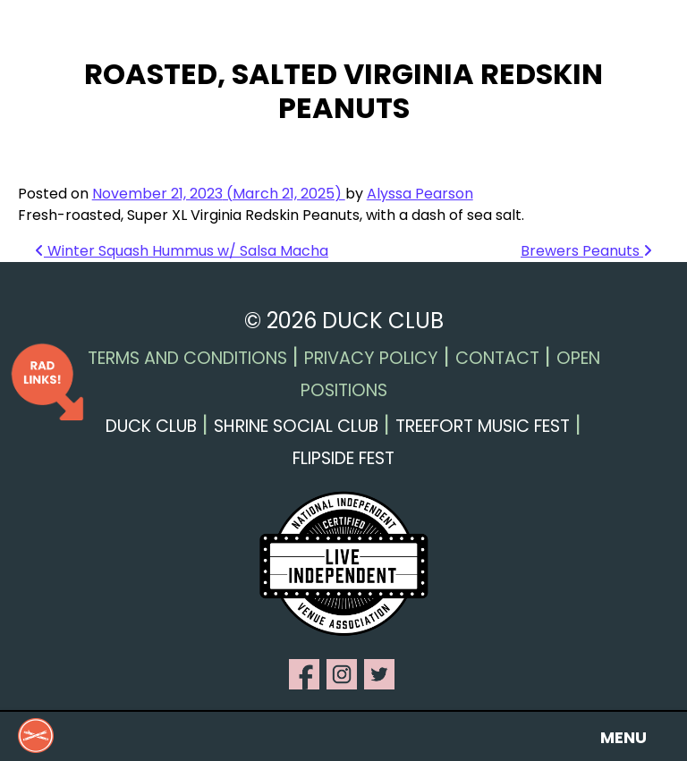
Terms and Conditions (187, 358)
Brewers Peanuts (586, 251)
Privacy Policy (371, 358)
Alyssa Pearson (420, 193)
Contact (497, 358)
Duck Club (151, 426)
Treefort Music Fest (482, 426)
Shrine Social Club (296, 426)
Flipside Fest (343, 458)
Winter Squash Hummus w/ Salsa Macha (181, 251)
